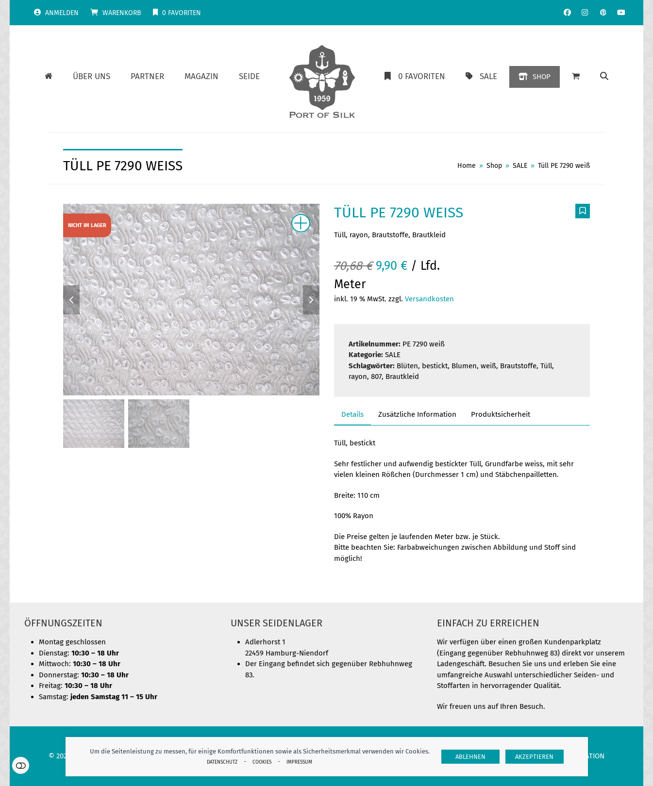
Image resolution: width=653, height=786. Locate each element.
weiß (488, 365)
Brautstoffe (518, 365)
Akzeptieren (534, 756)
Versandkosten (429, 299)
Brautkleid (402, 376)
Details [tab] (352, 414)
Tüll (546, 365)
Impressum (299, 762)
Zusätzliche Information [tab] (417, 414)
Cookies (261, 762)
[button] (576, 77)
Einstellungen (20, 765)
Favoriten (181, 13)
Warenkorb (121, 13)
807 (376, 376)
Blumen (464, 365)
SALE (393, 354)
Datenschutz (222, 762)
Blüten (407, 365)
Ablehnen (470, 756)
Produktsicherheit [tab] (500, 414)
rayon (358, 376)
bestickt (435, 365)
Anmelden (62, 13)
